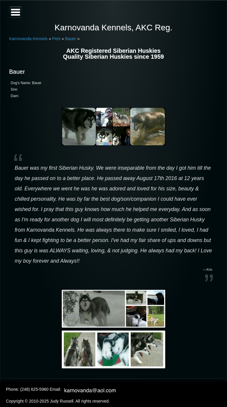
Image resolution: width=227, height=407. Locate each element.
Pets (56, 38)
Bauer (70, 38)
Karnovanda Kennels (28, 38)
